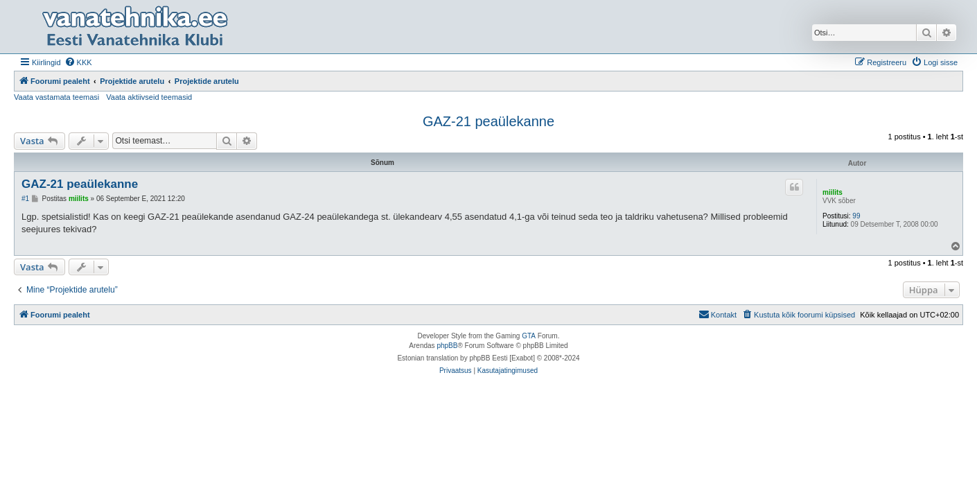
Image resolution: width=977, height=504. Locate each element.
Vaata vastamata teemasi (56, 97)
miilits (832, 192)
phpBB (447, 345)
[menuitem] (78, 62)
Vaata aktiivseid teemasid (149, 97)
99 (856, 216)
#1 (25, 198)
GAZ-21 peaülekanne (488, 121)
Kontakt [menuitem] (717, 314)
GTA (529, 336)
